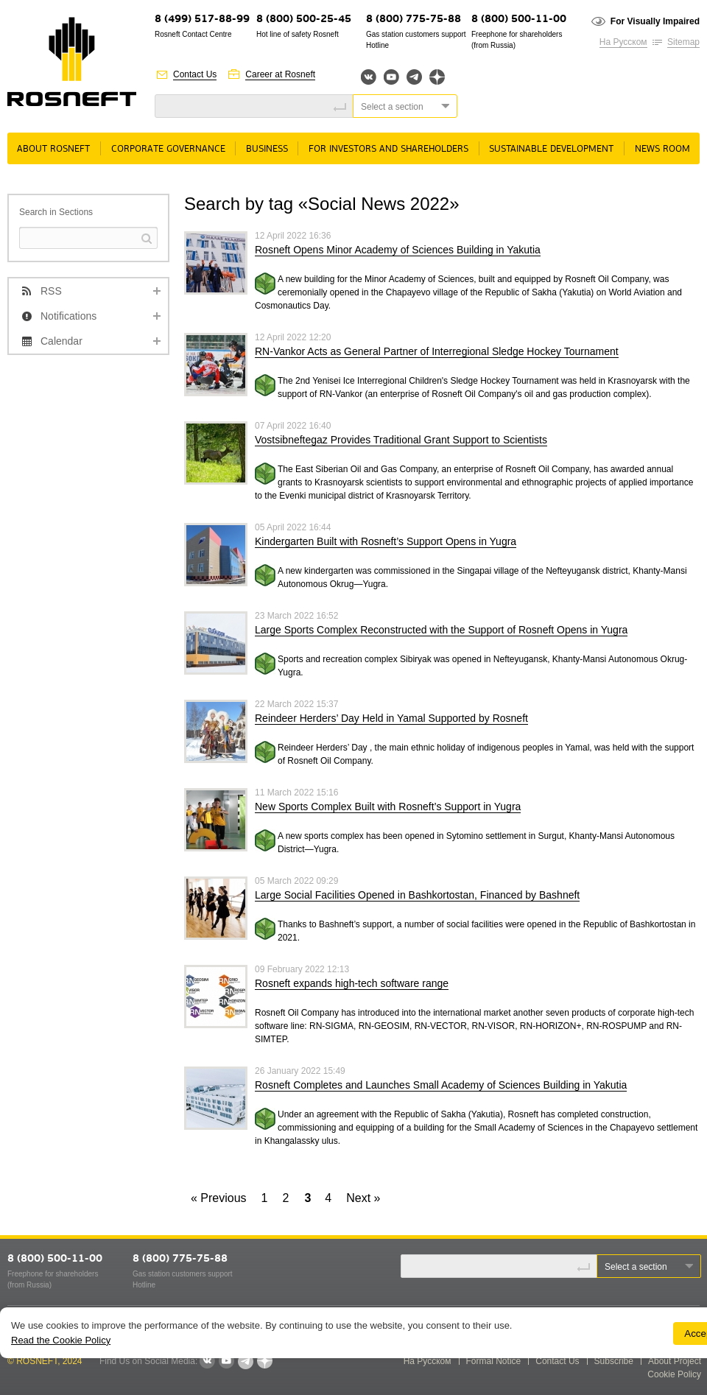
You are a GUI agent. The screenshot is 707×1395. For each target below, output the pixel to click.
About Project (674, 1361)
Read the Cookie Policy (60, 1340)
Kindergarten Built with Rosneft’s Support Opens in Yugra (385, 541)
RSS (51, 291)
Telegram (414, 77)
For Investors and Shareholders (388, 149)
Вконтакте (368, 77)
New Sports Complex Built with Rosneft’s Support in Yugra (388, 806)
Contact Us (195, 74)
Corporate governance (168, 149)
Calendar (61, 341)
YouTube (391, 77)
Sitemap (683, 42)
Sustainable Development (551, 149)
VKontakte (207, 1361)
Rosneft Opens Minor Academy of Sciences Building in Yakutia (398, 250)
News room (662, 149)
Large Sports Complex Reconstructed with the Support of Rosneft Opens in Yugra (441, 630)
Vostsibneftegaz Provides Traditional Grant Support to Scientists (401, 440)
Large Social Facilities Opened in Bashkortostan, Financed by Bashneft (417, 895)
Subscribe (613, 1361)
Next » (363, 1198)
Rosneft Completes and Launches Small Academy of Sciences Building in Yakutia (441, 1085)
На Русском (623, 42)
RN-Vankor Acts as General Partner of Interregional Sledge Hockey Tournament (437, 351)
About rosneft (53, 149)
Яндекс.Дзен (437, 77)
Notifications (68, 316)
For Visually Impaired (655, 21)
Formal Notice (493, 1361)
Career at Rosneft (280, 74)
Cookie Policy (674, 1374)
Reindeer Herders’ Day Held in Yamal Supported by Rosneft (391, 718)
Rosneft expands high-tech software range (352, 983)
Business (267, 149)
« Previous (219, 1198)
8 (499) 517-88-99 (202, 19)
